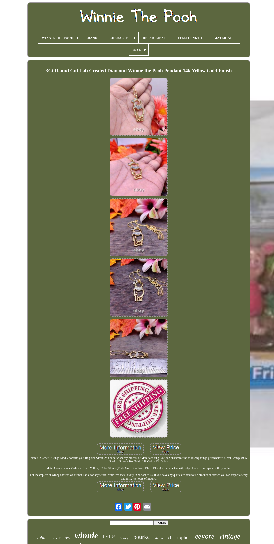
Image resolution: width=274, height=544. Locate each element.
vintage (229, 536)
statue (159, 538)
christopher (179, 537)
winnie (86, 535)
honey (124, 538)
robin (41, 537)
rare (109, 535)
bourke (141, 537)
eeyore (205, 536)
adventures (61, 537)
